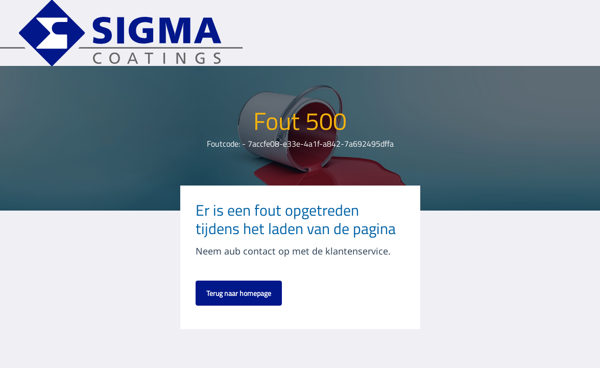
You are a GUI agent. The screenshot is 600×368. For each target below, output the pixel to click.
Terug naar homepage (238, 293)
